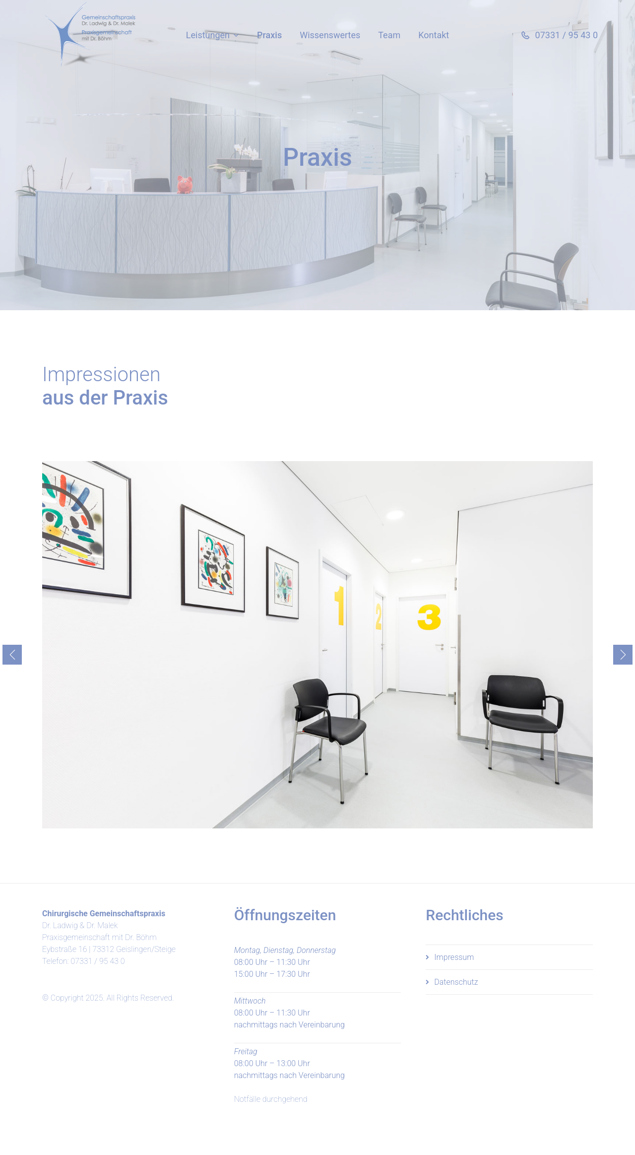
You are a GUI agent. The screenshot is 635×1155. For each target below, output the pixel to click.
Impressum (454, 957)
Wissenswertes (330, 35)
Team (389, 35)
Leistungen (208, 35)
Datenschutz (456, 982)
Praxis (269, 35)
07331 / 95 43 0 (97, 961)
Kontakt (433, 35)
